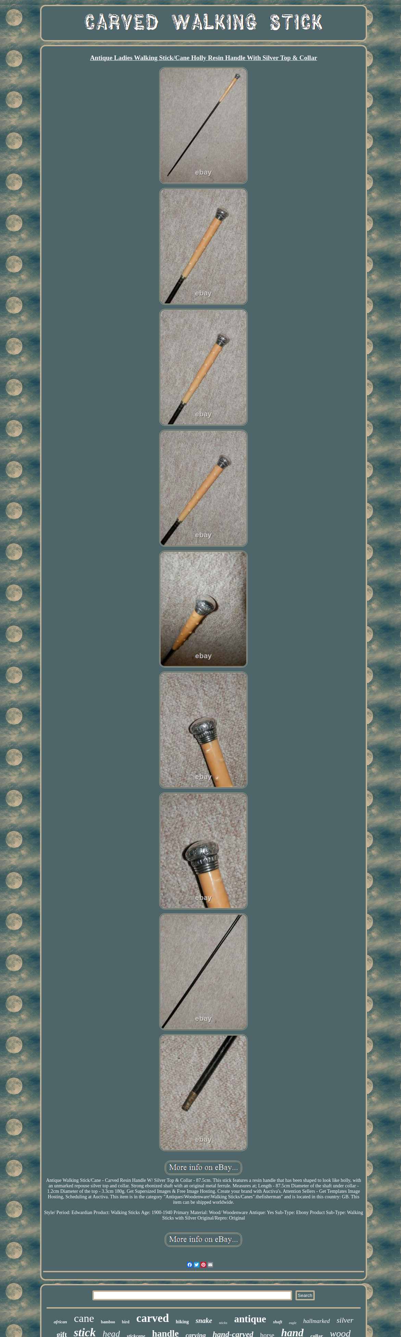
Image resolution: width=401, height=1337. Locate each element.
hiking (182, 1321)
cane (84, 1318)
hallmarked (316, 1321)
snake (204, 1320)
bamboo (108, 1322)
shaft (277, 1321)
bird (125, 1322)
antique (250, 1318)
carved (152, 1318)
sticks (223, 1323)
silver (345, 1320)
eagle (293, 1323)
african (60, 1321)
